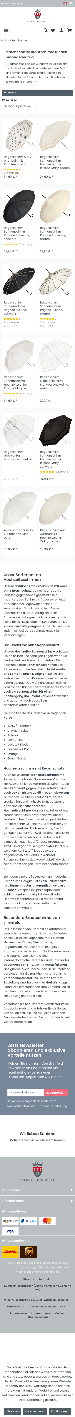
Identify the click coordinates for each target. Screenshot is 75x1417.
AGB (62, 1306)
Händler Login (12, 3)
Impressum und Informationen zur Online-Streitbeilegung (37, 1315)
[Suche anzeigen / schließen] (45, 30)
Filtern (10, 92)
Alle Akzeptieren (35, 1411)
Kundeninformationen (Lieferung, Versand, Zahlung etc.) (37, 1287)
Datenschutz (15, 1306)
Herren (9, 942)
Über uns (28, 1279)
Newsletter (52, 1004)
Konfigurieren (60, 1411)
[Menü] (3, 30)
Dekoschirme (42, 942)
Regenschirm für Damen (46, 938)
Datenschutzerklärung (52, 1106)
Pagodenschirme (16, 947)
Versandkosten (16, 1267)
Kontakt (44, 1279)
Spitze (55, 947)
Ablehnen (12, 1411)
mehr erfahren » (25, 82)
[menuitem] (22, 30)
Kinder (26, 942)
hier (38, 996)
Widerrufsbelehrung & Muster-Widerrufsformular (36, 1300)
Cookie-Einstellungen (42, 1306)
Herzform (34, 951)
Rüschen (10, 951)
